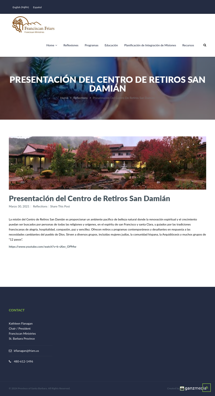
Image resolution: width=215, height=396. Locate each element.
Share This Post (60, 206)
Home (51, 45)
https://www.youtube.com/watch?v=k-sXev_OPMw (42, 246)
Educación (111, 45)
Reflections (80, 98)
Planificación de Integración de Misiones (150, 45)
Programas (91, 45)
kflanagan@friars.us (26, 350)
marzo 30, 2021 (19, 206)
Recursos (188, 45)
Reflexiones (70, 45)
